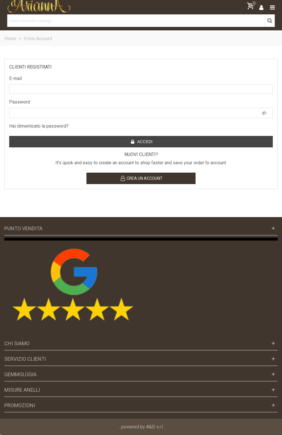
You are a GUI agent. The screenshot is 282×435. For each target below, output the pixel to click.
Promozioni (19, 405)
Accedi (141, 142)
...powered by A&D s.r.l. (141, 427)
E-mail (15, 78)
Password (19, 102)
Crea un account (141, 178)
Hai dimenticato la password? (39, 126)
